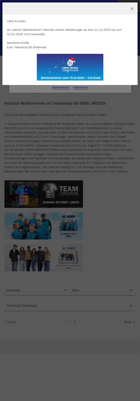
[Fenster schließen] (132, 8)
